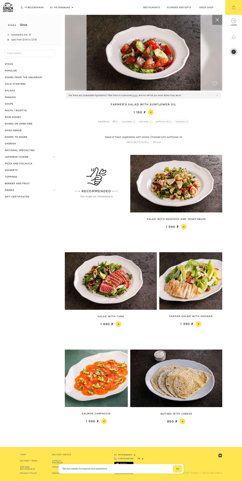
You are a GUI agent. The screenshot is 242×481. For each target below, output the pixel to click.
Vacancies (58, 467)
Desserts (11, 170)
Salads (10, 90)
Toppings (11, 177)
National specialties (20, 150)
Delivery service (61, 455)
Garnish (10, 143)
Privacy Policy (28, 473)
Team (23, 455)
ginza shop (206, 7)
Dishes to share (16, 137)
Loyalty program (57, 462)
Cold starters (15, 84)
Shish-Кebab (13, 130)
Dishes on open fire (18, 123)
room (135, 95)
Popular (11, 70)
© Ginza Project (189, 473)
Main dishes (13, 117)
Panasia (10, 97)
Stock (9, 64)
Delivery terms (28, 461)
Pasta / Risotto (16, 110)
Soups (9, 104)
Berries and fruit (17, 183)
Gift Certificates (17, 196)
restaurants (151, 7)
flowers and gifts (179, 7)
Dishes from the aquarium (23, 77)
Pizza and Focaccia (18, 163)
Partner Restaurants (27, 468)
